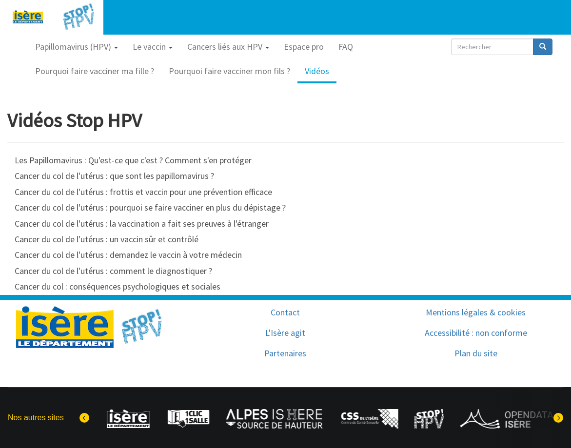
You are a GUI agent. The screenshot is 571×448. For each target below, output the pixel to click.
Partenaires (285, 353)
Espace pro (304, 46)
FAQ (345, 46)
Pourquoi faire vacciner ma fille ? (94, 71)
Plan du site (475, 353)
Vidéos (317, 71)
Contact (285, 312)
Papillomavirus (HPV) (76, 46)
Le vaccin (153, 46)
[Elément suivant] (558, 418)
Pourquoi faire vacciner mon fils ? (229, 71)
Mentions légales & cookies (476, 312)
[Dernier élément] (84, 418)
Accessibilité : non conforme (476, 332)
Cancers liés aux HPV (228, 46)
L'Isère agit (285, 332)
